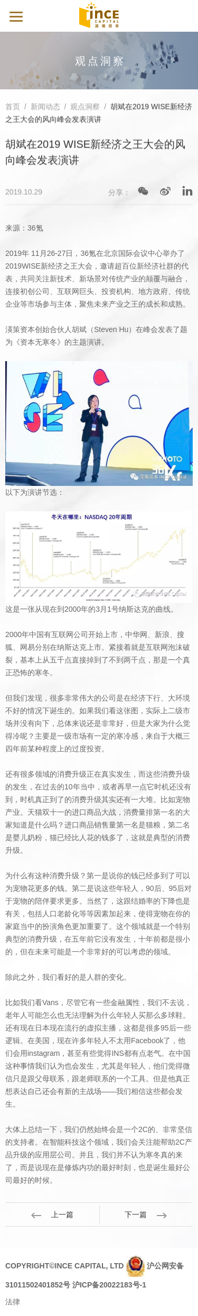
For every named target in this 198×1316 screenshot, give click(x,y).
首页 (12, 107)
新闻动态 (45, 107)
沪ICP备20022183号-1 (109, 1285)
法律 (12, 1301)
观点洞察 (85, 107)
